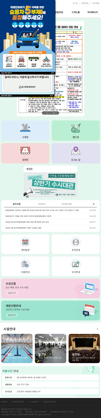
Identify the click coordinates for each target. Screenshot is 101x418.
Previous (51, 113)
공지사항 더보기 (94, 204)
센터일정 (25, 250)
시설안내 (9, 328)
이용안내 (25, 272)
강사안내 (76, 272)
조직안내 (76, 250)
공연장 (25, 159)
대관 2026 (50, 185)
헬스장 (76, 137)
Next (56, 113)
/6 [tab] (47, 113)
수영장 (25, 137)
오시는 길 (75, 159)
